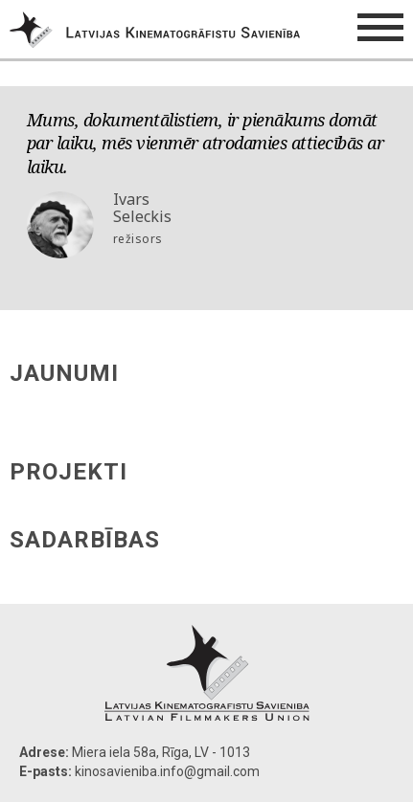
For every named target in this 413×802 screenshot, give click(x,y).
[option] (206, 186)
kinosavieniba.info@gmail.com (167, 771)
